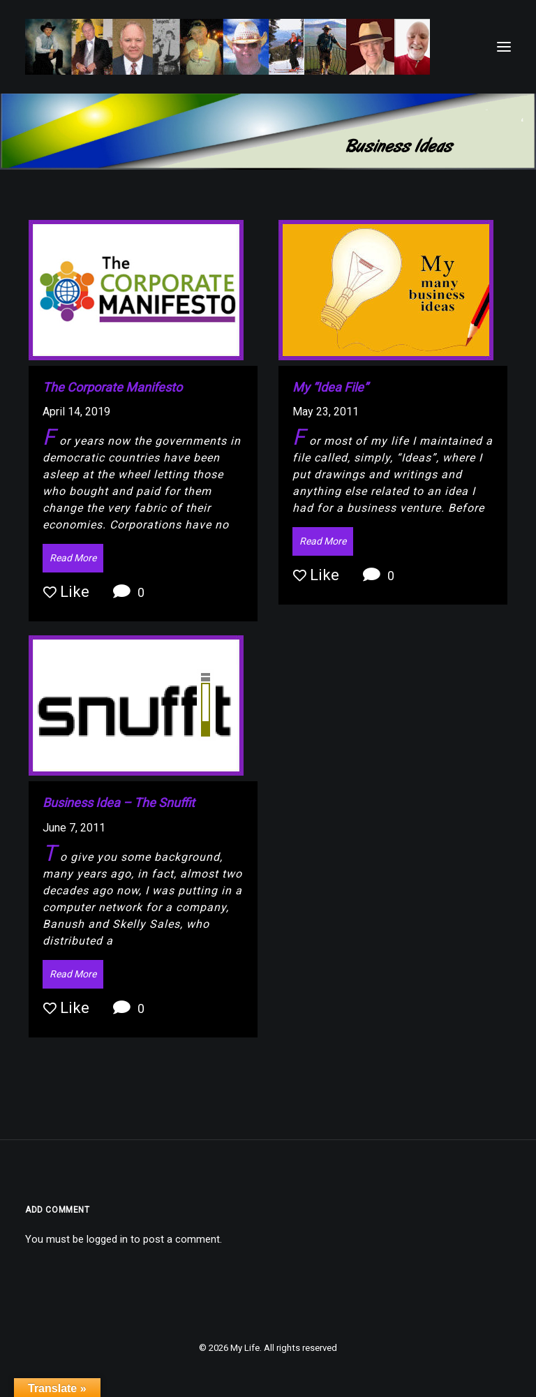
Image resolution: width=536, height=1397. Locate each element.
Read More (73, 557)
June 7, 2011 (74, 827)
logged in (107, 1239)
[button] (504, 47)
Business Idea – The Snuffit (119, 802)
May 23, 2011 (325, 411)
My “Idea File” (330, 387)
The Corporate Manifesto (112, 387)
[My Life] (227, 47)
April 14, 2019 (76, 411)
